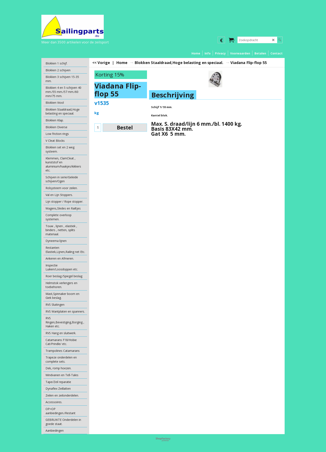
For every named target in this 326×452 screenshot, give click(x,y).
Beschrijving (172, 95)
